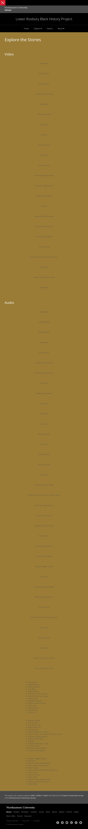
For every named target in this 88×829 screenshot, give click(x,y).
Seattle (76, 812)
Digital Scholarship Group (72, 795)
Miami (48, 812)
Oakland (62, 812)
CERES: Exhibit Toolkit (39, 795)
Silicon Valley (10, 816)
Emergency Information (12, 820)
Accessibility (36, 820)
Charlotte (34, 812)
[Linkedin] (71, 822)
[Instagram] (76, 822)
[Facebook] (57, 822)
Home (26, 28)
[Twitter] (62, 822)
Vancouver (28, 816)
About (60, 28)
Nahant (54, 812)
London (41, 812)
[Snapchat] (80, 822)
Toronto (19, 816)
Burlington (25, 812)
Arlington (16, 812)
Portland (69, 812)
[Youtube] (67, 822)
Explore (37, 28)
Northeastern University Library (22, 798)
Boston (8, 812)
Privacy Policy (26, 820)
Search (50, 28)
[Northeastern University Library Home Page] (16, 9)
